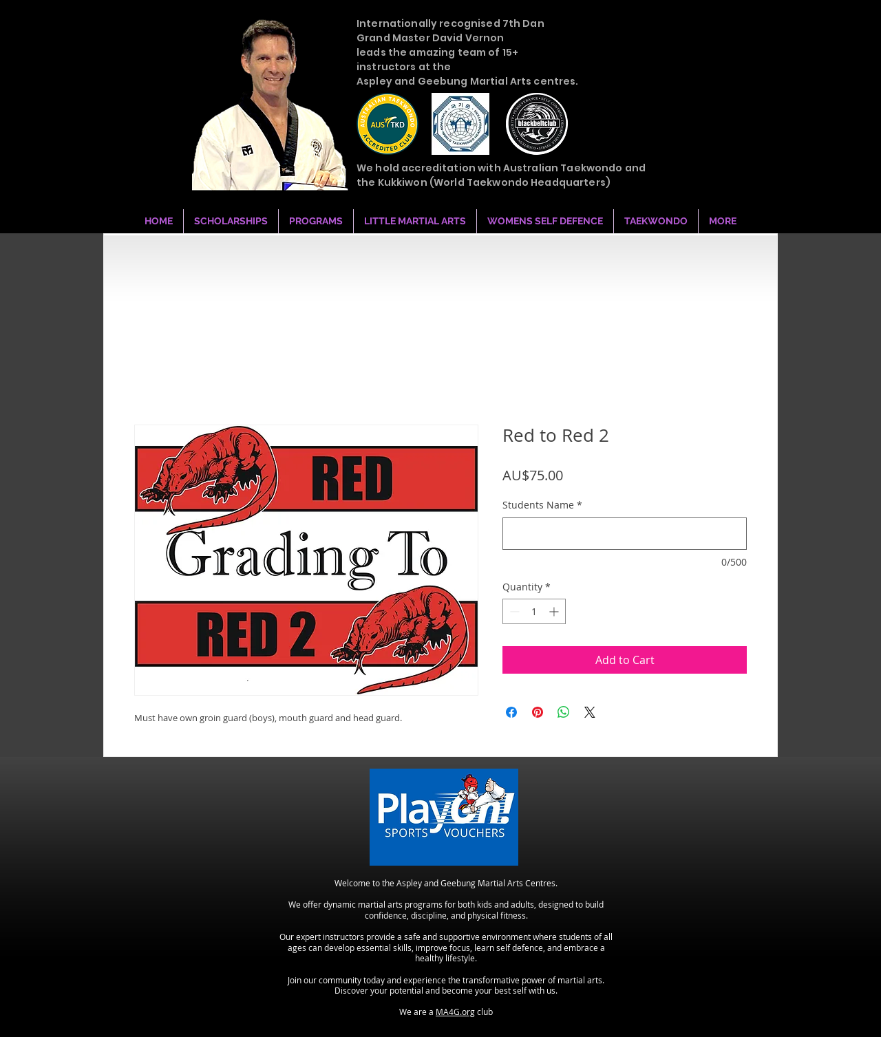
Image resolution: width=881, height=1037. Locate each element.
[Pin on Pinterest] (537, 712)
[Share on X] (590, 712)
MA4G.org (455, 1011)
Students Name (542, 504)
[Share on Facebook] (511, 712)
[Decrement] (513, 611)
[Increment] (555, 611)
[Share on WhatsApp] (563, 712)
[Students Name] (624, 534)
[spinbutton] (534, 611)
